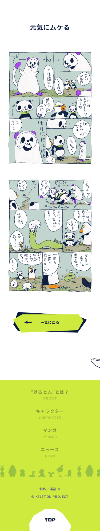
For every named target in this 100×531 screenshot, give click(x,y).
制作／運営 (47, 488)
